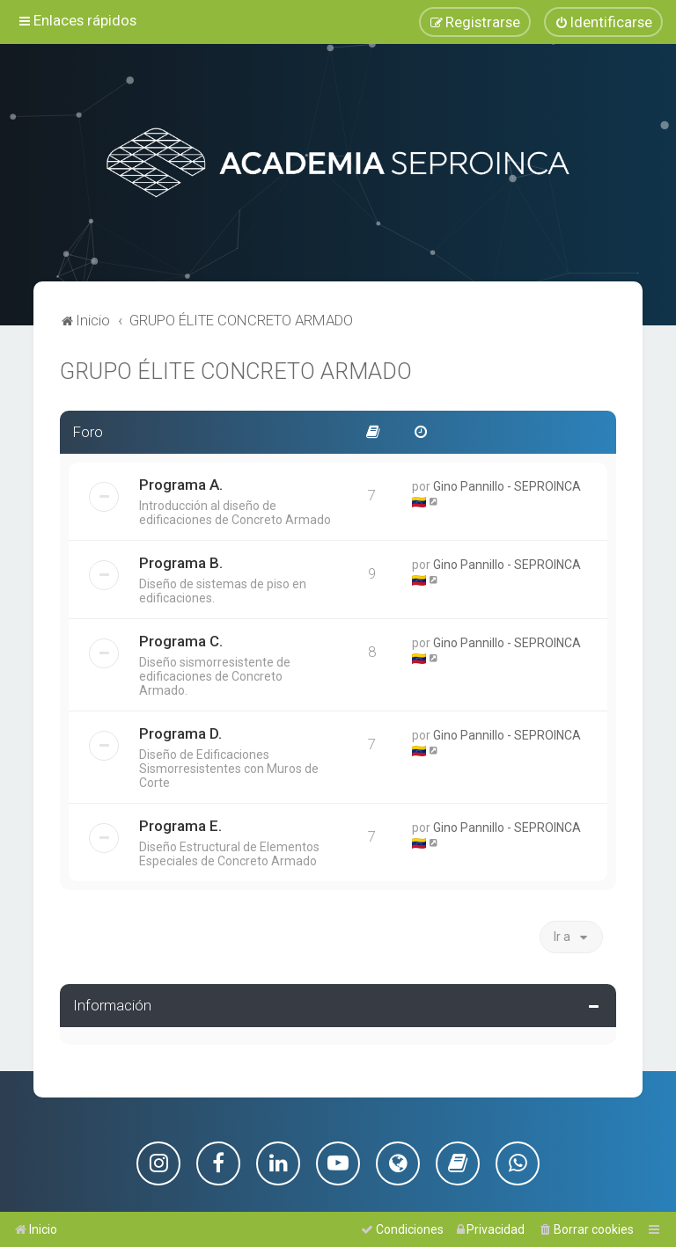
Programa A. (181, 481)
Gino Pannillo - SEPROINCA (507, 483)
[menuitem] (603, 21)
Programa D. (180, 730)
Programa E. (180, 822)
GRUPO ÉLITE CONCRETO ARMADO (236, 369)
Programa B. (181, 559)
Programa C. (181, 637)
